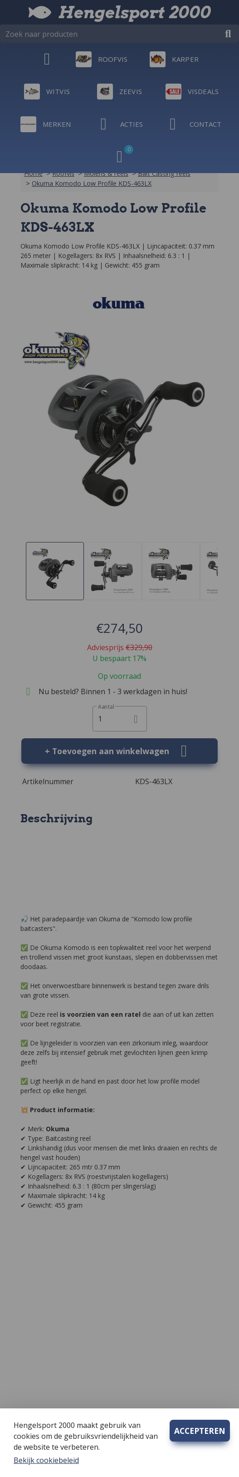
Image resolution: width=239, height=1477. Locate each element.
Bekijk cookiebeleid (46, 1460)
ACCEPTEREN (199, 1430)
